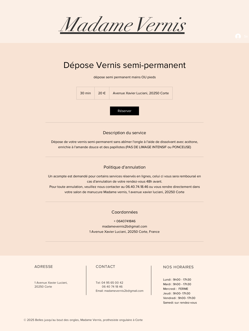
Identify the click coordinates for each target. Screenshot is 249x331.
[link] (124, 111)
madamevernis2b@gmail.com (123, 290)
